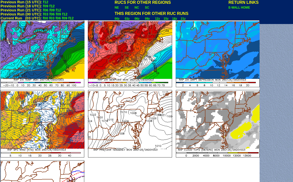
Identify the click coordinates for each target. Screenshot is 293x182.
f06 (45, 10)
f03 (45, 14)
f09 (45, 6)
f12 (45, 2)
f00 (45, 18)
